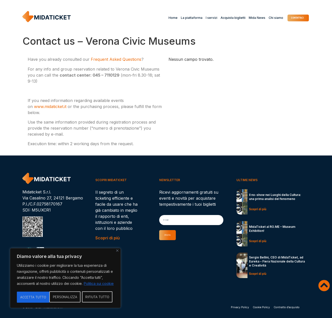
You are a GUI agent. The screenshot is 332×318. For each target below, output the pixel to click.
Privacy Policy (240, 307)
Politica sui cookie (99, 284)
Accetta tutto (98, 297)
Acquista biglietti (223, 18)
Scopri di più (107, 237)
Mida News (247, 18)
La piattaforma (182, 18)
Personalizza (32, 297)
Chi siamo (266, 18)
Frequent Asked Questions (116, 59)
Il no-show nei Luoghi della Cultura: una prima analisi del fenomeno (275, 197)
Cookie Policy (261, 307)
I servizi (202, 18)
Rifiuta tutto (65, 297)
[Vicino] (117, 251)
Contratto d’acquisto (287, 307)
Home (163, 18)
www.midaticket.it (50, 106)
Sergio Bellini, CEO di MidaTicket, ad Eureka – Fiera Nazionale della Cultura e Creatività (277, 261)
